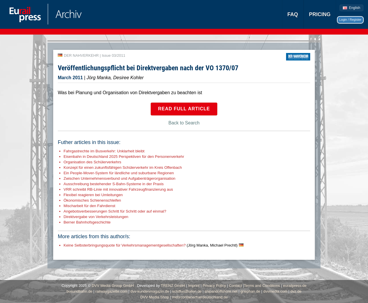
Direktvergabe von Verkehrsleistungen (96, 217)
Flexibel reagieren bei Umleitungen (93, 195)
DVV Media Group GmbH (113, 285)
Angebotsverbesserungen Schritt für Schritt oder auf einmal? (115, 211)
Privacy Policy (214, 285)
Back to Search (184, 122)
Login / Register (350, 19)
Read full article (184, 108)
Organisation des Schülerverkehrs (92, 162)
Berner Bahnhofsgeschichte (87, 222)
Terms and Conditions (262, 285)
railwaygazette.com (111, 291)
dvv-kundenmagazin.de (150, 291)
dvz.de (295, 291)
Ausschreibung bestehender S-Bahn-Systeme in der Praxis (114, 184)
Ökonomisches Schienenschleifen (92, 200)
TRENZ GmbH (173, 285)
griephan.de (250, 291)
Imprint (194, 285)
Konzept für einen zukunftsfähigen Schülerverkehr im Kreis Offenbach (123, 167)
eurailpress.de (294, 285)
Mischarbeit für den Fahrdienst (89, 206)
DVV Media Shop (154, 297)
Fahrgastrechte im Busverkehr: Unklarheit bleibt (104, 151)
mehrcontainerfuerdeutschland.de (200, 297)
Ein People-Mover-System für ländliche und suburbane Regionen (119, 173)
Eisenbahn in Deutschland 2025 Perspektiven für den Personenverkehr (124, 156)
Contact (235, 285)
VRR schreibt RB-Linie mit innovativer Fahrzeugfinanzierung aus (118, 189)
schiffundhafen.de (187, 291)
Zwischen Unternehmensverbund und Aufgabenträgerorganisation (119, 178)
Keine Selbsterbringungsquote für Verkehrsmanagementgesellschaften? (150, 245)
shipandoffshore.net (221, 291)
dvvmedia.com (275, 291)
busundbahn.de (80, 291)
